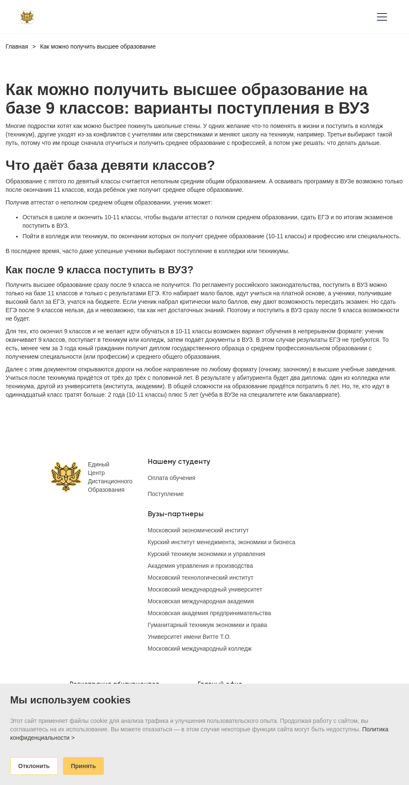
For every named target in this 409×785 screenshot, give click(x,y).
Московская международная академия (201, 601)
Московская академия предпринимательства (209, 613)
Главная (16, 46)
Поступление (166, 494)
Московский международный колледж (200, 648)
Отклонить (34, 766)
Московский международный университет (205, 589)
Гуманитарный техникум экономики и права (207, 624)
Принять (83, 766)
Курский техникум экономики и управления (206, 554)
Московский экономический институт (198, 530)
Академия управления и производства (200, 565)
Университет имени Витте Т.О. (189, 636)
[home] (27, 17)
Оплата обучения (172, 477)
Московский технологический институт (201, 577)
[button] (380, 17)
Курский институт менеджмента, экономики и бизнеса (222, 542)
